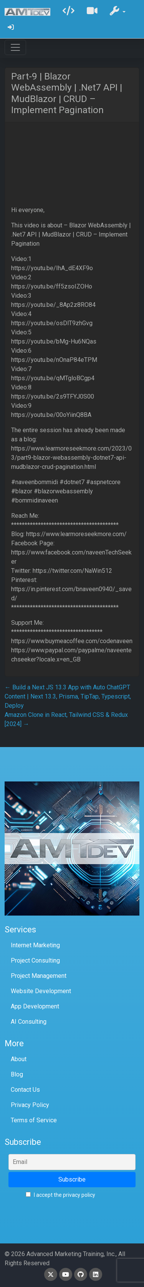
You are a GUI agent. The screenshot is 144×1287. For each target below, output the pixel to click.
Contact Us (25, 1089)
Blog (17, 1074)
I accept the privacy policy (60, 1195)
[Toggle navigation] (15, 47)
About (18, 1059)
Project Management (38, 975)
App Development (35, 1006)
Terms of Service (34, 1120)
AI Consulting (28, 1021)
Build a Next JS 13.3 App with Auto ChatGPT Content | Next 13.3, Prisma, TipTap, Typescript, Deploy (68, 696)
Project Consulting (35, 960)
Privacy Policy (30, 1105)
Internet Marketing (35, 945)
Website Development (41, 991)
